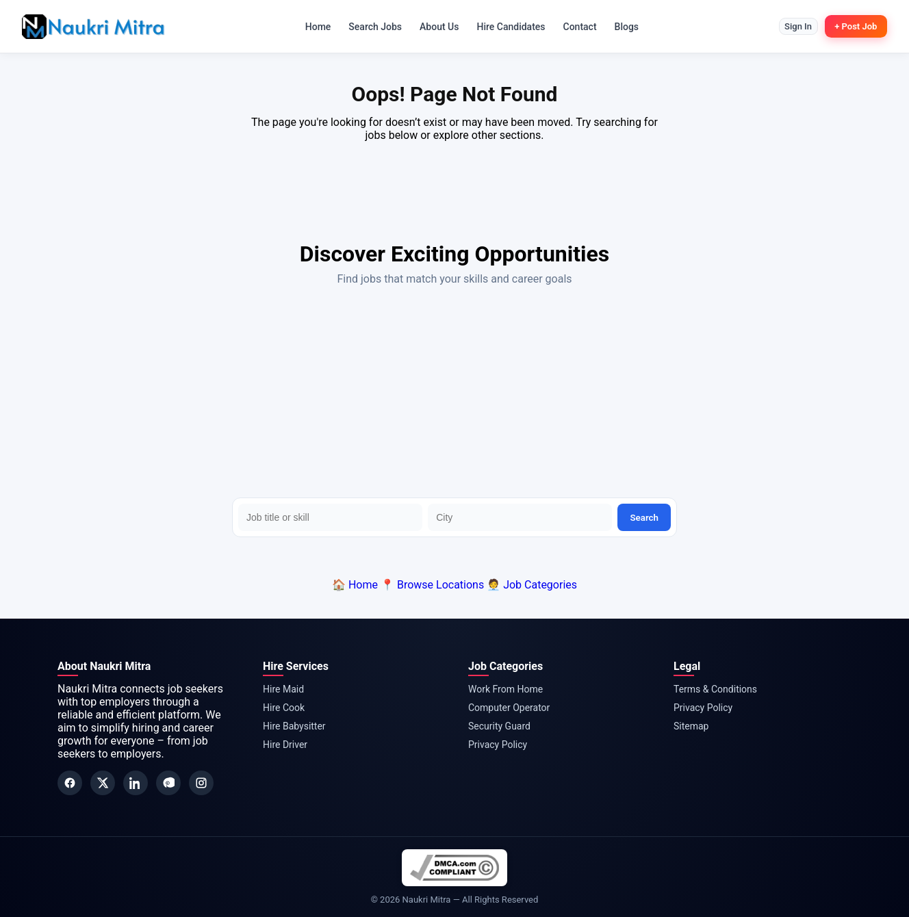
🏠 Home (355, 584)
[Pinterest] (168, 783)
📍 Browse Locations (432, 584)
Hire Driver (285, 744)
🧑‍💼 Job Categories (532, 584)
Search (644, 518)
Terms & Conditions (715, 689)
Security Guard (499, 726)
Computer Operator (509, 707)
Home (314, 26)
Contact (576, 26)
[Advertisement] (454, 395)
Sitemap (691, 726)
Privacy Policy (497, 744)
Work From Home (505, 689)
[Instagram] (201, 783)
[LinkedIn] (135, 783)
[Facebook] (69, 783)
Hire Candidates (507, 26)
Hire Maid (283, 689)
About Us (434, 26)
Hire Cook (284, 707)
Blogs (623, 26)
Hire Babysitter (294, 726)
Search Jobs (371, 26)
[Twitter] (102, 783)
